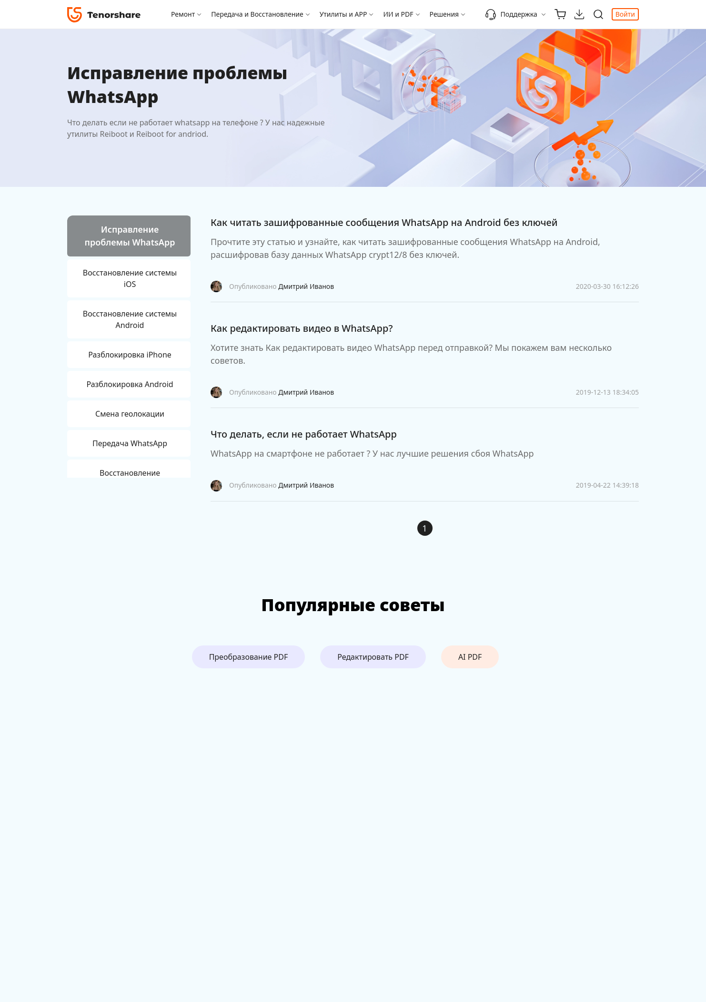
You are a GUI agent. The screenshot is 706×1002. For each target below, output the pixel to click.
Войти (625, 14)
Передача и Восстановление (257, 14)
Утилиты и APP (343, 14)
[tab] (129, 237)
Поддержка (511, 14)
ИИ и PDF (398, 14)
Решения (444, 14)
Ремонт (183, 14)
